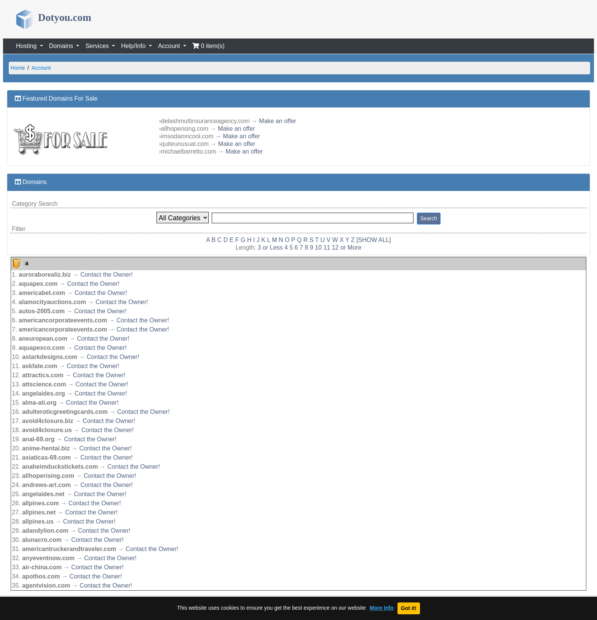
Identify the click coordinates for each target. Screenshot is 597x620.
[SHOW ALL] (373, 240)
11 (326, 247)
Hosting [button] (27, 46)
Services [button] (97, 46)
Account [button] (170, 46)
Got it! (409, 608)
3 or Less (270, 247)
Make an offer (277, 121)
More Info (382, 608)
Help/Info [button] (134, 46)
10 (318, 247)
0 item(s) (208, 46)
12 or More (346, 247)
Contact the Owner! (106, 274)
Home (18, 68)
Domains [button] (62, 46)
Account (41, 68)
